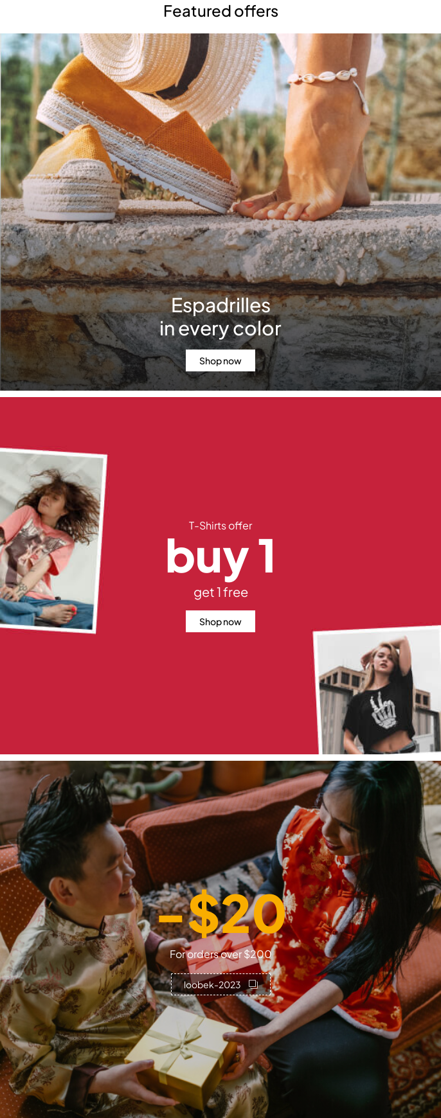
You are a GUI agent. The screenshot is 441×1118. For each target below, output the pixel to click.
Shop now (220, 360)
